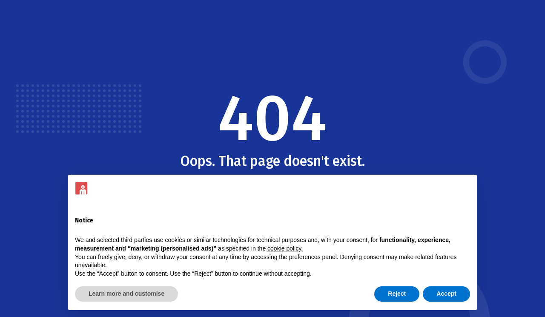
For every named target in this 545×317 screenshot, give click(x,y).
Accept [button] (446, 293)
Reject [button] (397, 293)
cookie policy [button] (284, 248)
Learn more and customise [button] (126, 293)
